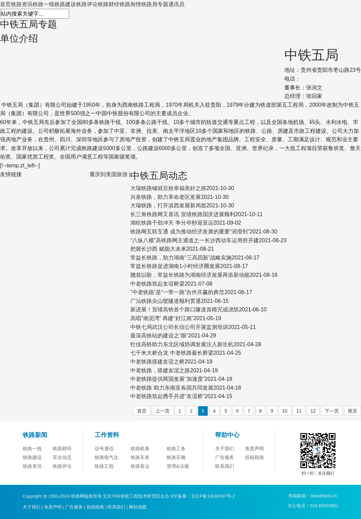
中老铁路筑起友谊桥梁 (157, 284)
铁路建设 (65, 4)
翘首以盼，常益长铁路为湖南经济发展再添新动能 (190, 275)
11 (299, 411)
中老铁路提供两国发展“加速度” (167, 379)
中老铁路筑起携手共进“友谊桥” (167, 396)
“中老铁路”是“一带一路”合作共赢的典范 (177, 292)
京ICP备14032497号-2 (213, 496)
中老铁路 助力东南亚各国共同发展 (171, 388)
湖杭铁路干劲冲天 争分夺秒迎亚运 (171, 223)
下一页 (332, 411)
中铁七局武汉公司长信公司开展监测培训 (179, 327)
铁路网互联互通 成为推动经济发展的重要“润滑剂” (189, 231)
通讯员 (176, 4)
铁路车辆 (176, 457)
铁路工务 (176, 448)
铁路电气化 (106, 457)
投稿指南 (254, 457)
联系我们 (224, 466)
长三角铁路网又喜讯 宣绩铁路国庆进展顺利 (182, 214)
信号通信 (104, 448)
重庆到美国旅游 (109, 174)
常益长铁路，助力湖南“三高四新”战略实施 (181, 258)
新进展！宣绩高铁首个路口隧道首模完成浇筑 (184, 309)
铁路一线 (43, 4)
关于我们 (224, 448)
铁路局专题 (154, 4)
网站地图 (138, 507)
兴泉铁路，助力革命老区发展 (165, 197)
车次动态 (62, 457)
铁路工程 (104, 466)
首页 (5, 4)
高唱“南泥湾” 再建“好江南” (161, 318)
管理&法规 (178, 466)
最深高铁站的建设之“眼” (159, 335)
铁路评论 (87, 4)
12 (313, 411)
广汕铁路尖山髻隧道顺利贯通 (165, 301)
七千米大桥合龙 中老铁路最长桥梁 (171, 353)
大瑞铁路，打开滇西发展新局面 (168, 205)
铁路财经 (108, 4)
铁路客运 (140, 466)
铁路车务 (140, 457)
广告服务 (224, 457)
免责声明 (254, 448)
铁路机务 (140, 448)
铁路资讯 (22, 4)
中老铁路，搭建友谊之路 (160, 370)
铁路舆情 (130, 4)
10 (285, 411)
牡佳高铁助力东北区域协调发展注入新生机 (181, 344)
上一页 (162, 411)
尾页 (352, 411)
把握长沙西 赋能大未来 (158, 249)
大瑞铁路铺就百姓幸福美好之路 (168, 188)
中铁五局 (311, 54)
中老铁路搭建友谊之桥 (157, 362)
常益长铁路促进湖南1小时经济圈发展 (175, 266)
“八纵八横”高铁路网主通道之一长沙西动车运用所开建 (194, 240)
